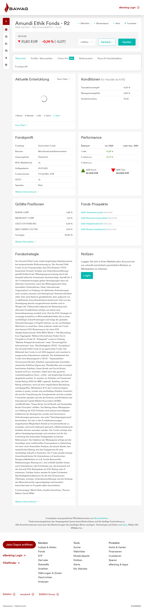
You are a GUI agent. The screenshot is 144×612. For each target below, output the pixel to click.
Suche (77, 547)
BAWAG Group (49, 594)
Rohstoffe (43, 564)
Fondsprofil (21, 66)
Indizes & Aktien (47, 547)
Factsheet (130, 23)
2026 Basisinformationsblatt (94, 218)
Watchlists (79, 551)
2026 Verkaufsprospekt (92, 212)
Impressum (8, 606)
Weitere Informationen (27, 192)
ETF (40, 555)
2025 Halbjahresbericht (92, 223)
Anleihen (43, 568)
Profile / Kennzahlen (41, 58)
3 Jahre (47, 115)
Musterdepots (81, 555)
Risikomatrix (86, 58)
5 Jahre (56, 115)
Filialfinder (11, 563)
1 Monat (18, 115)
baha (124, 524)
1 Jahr (38, 115)
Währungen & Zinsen (50, 573)
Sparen (113, 560)
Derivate (43, 560)
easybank (27, 594)
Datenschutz (20, 606)
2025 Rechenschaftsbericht (93, 229)
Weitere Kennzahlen (26, 241)
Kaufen (126, 42)
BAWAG (9, 594)
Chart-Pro (66, 58)
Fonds (41, 551)
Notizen (77, 560)
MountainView (101, 518)
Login (87, 275)
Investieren (115, 555)
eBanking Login (129, 7)
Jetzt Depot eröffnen (19, 544)
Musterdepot (101, 23)
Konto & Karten (117, 547)
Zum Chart (21, 125)
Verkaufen (107, 42)
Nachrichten (45, 577)
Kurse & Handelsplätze (110, 58)
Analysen (43, 581)
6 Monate (29, 115)
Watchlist (83, 23)
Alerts (76, 564)
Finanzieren (115, 551)
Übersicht (20, 58)
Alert (116, 23)
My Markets (80, 568)
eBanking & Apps (118, 564)
